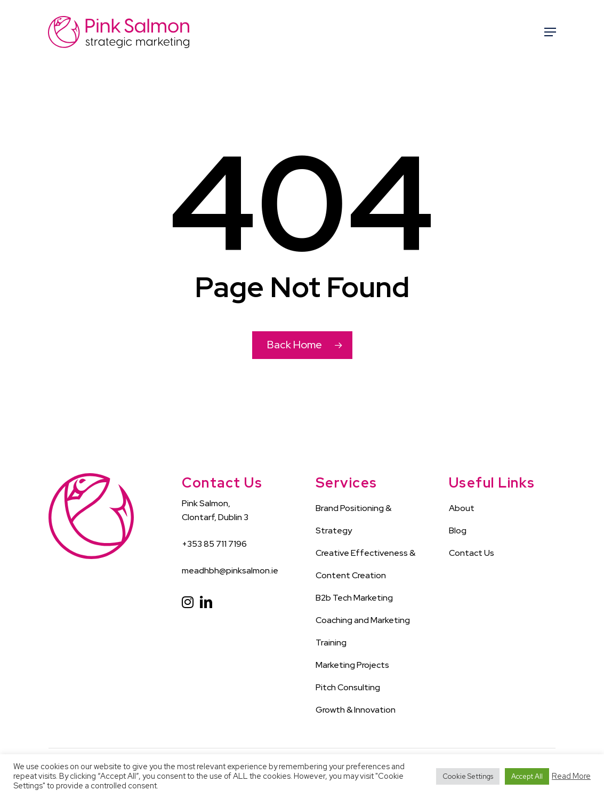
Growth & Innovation (356, 709)
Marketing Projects (352, 665)
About (461, 508)
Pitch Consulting (348, 687)
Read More (571, 776)
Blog (457, 530)
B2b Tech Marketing (354, 597)
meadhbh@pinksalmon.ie (230, 570)
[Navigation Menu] (550, 32)
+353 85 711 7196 (214, 543)
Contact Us (471, 552)
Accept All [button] (527, 776)
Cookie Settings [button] (467, 776)
